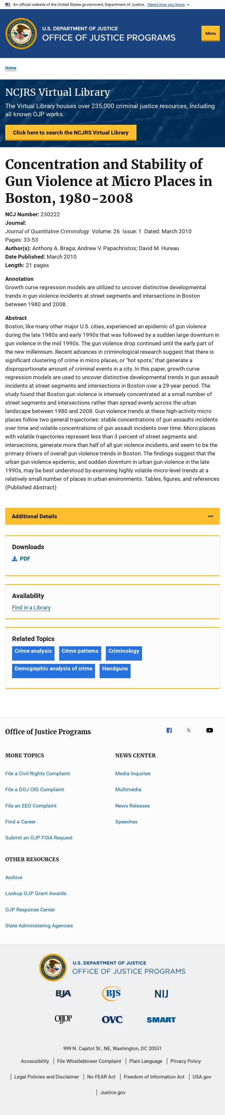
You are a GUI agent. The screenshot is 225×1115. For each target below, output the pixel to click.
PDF (25, 558)
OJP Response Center (30, 909)
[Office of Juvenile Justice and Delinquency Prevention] (63, 1025)
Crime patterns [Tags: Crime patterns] (80, 651)
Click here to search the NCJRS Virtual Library (71, 132)
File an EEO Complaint (30, 806)
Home (10, 67)
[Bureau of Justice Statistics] (112, 1002)
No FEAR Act (101, 1077)
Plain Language (145, 1061)
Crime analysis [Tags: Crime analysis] (33, 651)
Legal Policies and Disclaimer (46, 1077)
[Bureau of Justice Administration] (63, 999)
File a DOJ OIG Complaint (34, 789)
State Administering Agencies (39, 925)
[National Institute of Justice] (161, 999)
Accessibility (35, 1061)
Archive (13, 877)
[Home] (108, 34)
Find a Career (20, 822)
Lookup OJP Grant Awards (35, 893)
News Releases (132, 806)
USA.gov (202, 1077)
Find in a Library (31, 607)
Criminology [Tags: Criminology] (123, 651)
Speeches (126, 822)
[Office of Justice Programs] (21, 34)
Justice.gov (112, 1092)
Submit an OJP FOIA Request (38, 838)
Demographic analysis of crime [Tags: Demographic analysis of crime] (53, 668)
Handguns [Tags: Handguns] (115, 668)
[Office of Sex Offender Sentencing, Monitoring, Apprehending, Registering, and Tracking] (161, 1024)
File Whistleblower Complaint (89, 1061)
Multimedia (128, 789)
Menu (210, 33)
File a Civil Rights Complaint (37, 773)
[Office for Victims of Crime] (112, 1024)
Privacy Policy (185, 1061)
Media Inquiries (133, 773)
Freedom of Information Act (154, 1077)
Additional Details (34, 516)
